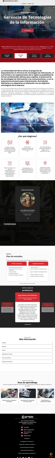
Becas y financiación (48, 55)
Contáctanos (27, 30)
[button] (32, 3)
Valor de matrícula (34, 55)
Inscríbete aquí (20, 55)
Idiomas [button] (24, 3)
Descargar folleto (7, 55)
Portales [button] (29, 3)
